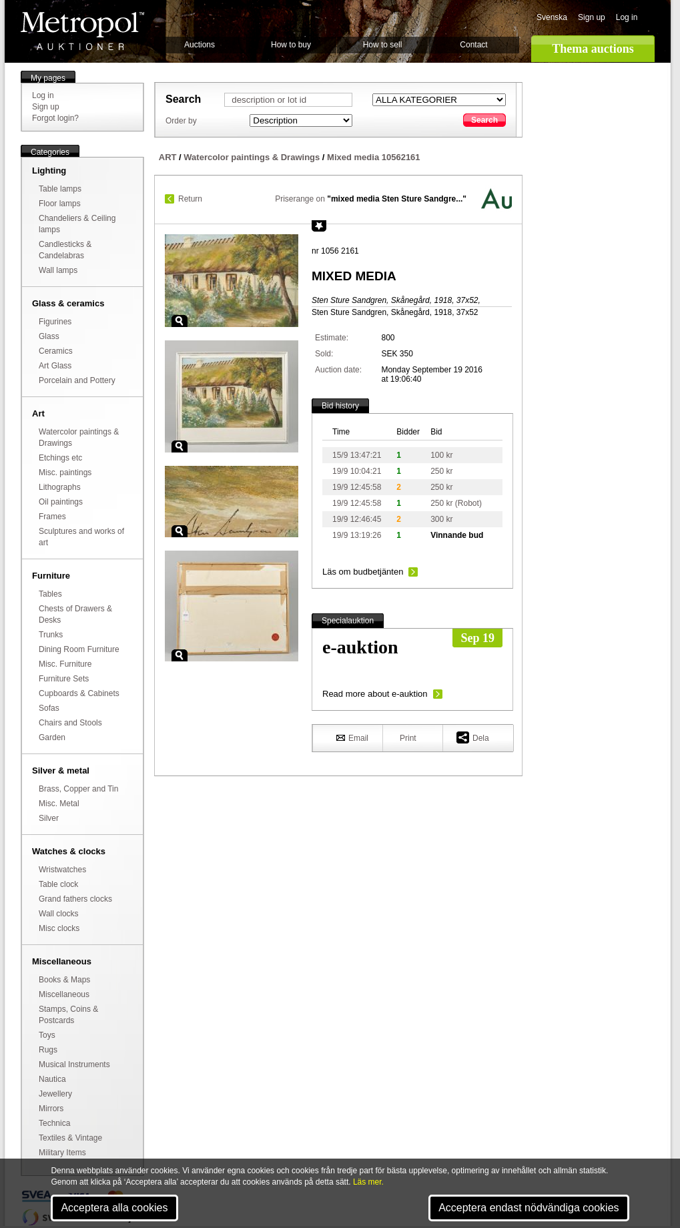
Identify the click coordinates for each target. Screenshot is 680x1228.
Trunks (51, 634)
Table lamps (60, 189)
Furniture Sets (64, 678)
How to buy (291, 44)
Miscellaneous (64, 994)
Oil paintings (61, 502)
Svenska (552, 17)
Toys (47, 1035)
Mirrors (51, 1108)
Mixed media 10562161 (373, 157)
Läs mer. (368, 1182)
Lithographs (60, 487)
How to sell (382, 44)
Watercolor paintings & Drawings (252, 157)
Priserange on (370, 199)
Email (352, 737)
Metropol (82, 31)
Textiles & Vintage (70, 1138)
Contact (473, 44)
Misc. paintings (65, 472)
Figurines (55, 321)
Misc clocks (59, 928)
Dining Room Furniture (79, 649)
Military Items (62, 1152)
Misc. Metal (59, 803)
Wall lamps (58, 270)
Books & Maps (64, 979)
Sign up (591, 17)
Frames (52, 516)
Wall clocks (59, 913)
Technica (54, 1123)
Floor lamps (60, 203)
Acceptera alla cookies (114, 1207)
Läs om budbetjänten (362, 572)
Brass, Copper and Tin (78, 789)
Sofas (49, 708)
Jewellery (55, 1094)
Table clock (58, 884)
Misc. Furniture (65, 664)
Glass (49, 336)
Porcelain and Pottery (77, 380)
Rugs (48, 1049)
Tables (50, 594)
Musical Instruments (74, 1064)
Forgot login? (55, 118)
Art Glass (55, 365)
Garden (52, 737)
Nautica (52, 1079)
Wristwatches (62, 869)
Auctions (199, 44)
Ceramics (56, 351)
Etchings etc (60, 458)
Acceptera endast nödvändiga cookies (528, 1207)
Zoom (180, 321)
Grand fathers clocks (75, 899)
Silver (49, 818)
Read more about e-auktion (375, 694)
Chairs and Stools (70, 722)
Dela (472, 737)
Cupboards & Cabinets (79, 693)
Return (190, 199)
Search (484, 120)
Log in (627, 17)
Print (408, 738)
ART (168, 157)
